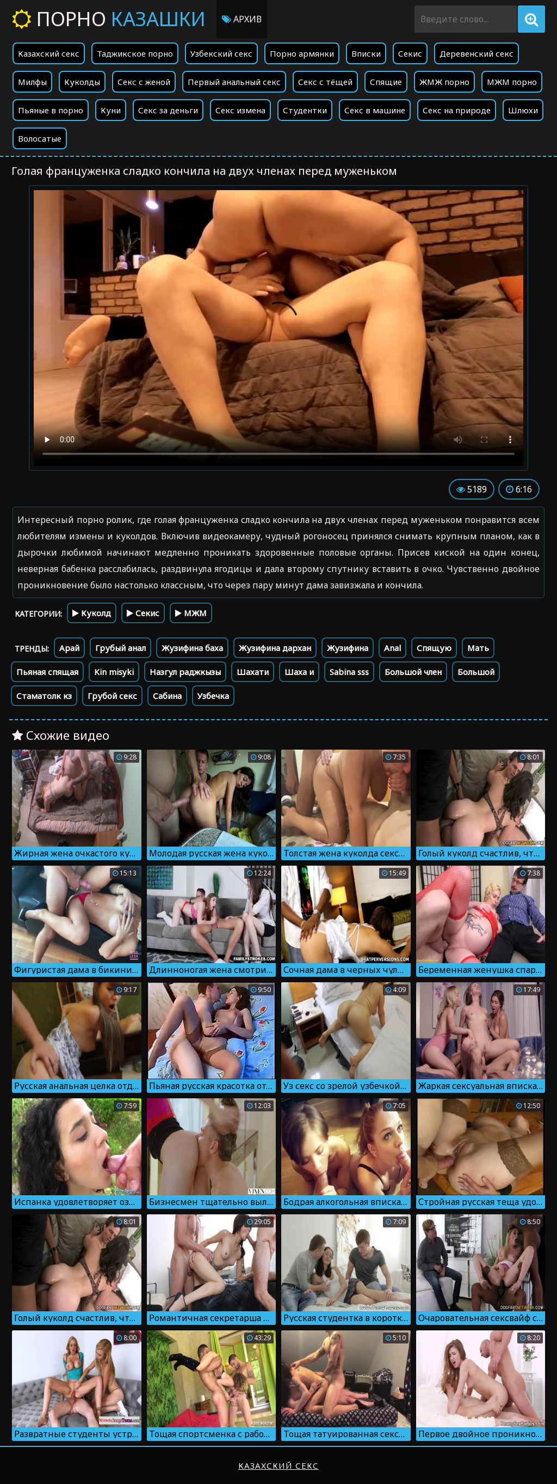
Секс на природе (457, 110)
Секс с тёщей (325, 81)
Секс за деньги (168, 110)
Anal (392, 647)
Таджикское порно (135, 53)
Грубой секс (112, 695)
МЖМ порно (512, 81)
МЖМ (191, 612)
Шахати (253, 671)
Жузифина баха (192, 647)
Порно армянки (302, 53)
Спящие (386, 81)
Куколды (82, 81)
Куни (111, 110)
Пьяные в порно (50, 110)
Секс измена (240, 110)
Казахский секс (48, 53)
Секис (410, 53)
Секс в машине (374, 110)
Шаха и (299, 671)
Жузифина (347, 647)
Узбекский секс (221, 53)
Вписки (366, 53)
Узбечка (213, 695)
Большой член (413, 671)
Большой (475, 671)
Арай (69, 647)
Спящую (434, 647)
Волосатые (39, 138)
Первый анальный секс (234, 81)
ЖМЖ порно (444, 81)
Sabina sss (349, 671)
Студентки (305, 110)
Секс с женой (143, 81)
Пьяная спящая (47, 671)
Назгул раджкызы (185, 671)
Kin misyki (114, 671)
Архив (242, 19)
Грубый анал (120, 647)
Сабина (167, 695)
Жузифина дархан (275, 647)
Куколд (91, 612)
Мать (478, 647)
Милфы (32, 81)
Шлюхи (523, 110)
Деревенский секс (476, 53)
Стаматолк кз (44, 695)
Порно (109, 18)
